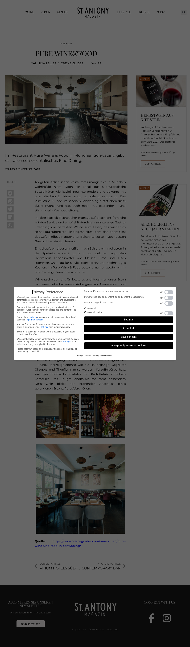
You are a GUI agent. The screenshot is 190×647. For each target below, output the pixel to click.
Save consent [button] (129, 336)
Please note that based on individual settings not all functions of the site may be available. (47, 350)
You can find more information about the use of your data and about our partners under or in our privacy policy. (45, 325)
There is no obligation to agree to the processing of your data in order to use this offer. (46, 333)
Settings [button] (129, 319)
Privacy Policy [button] (90, 355)
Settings (44, 327)
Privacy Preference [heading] (48, 292)
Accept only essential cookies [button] (128, 345)
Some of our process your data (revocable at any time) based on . (46, 318)
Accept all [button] (128, 328)
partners (33, 317)
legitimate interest (34, 320)
